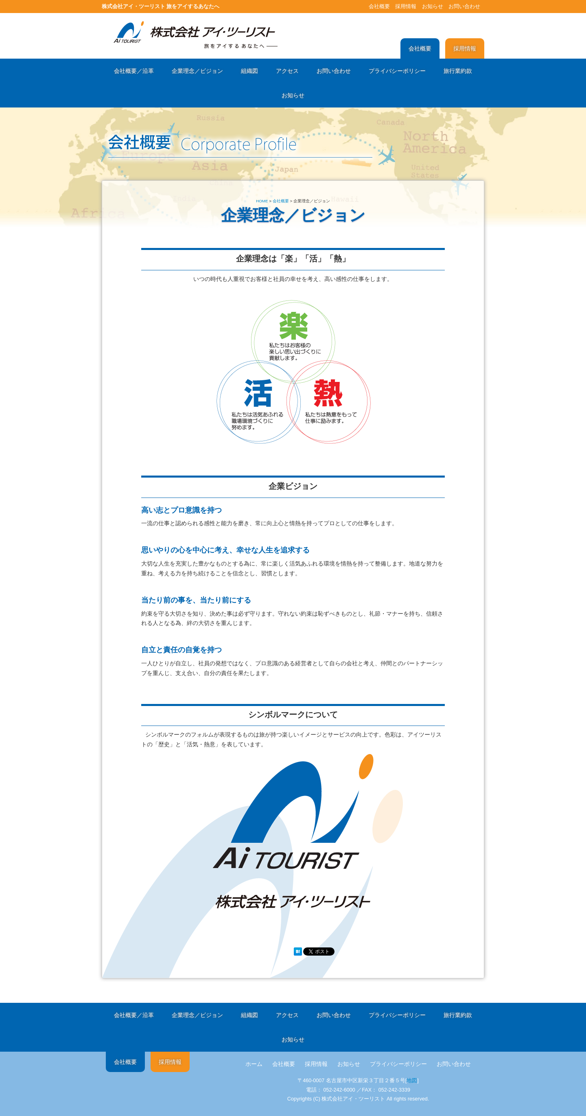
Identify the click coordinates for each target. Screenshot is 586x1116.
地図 (412, 1080)
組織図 (249, 71)
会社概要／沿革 (134, 71)
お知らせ (432, 6)
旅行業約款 (458, 71)
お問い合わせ (464, 6)
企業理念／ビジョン (197, 71)
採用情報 (405, 6)
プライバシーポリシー (397, 71)
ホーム (253, 1064)
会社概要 (379, 6)
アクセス (287, 71)
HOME (262, 201)
